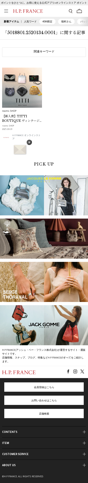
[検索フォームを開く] (70, 11)
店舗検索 (44, 414)
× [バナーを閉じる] (29, 142)
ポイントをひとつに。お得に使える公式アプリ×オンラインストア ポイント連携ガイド (44, 4)
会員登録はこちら (44, 387)
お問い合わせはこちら (44, 401)
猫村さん (66, 21)
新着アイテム (11, 21)
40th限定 (47, 21)
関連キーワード (44, 52)
